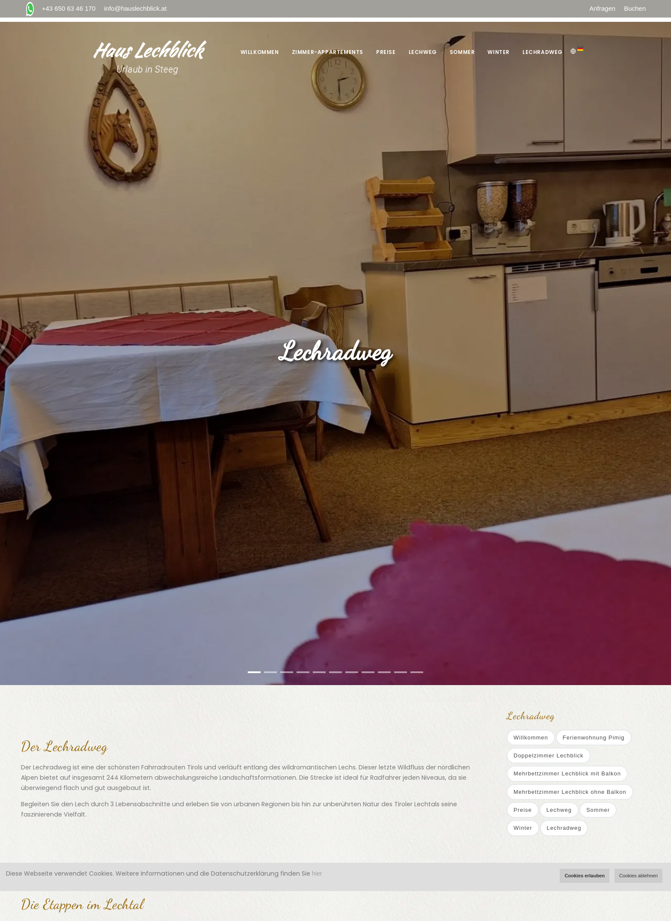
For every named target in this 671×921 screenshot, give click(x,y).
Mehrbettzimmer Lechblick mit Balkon (567, 773)
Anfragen (602, 8)
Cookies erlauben (584, 875)
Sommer (462, 52)
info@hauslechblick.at (135, 8)
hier (317, 873)
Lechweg (423, 52)
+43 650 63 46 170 (60, 8)
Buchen (635, 8)
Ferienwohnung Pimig (594, 737)
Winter (498, 52)
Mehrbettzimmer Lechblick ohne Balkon (570, 792)
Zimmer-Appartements (327, 52)
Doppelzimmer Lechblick (549, 755)
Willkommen (259, 52)
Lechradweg (543, 52)
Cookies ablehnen (638, 875)
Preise (386, 52)
